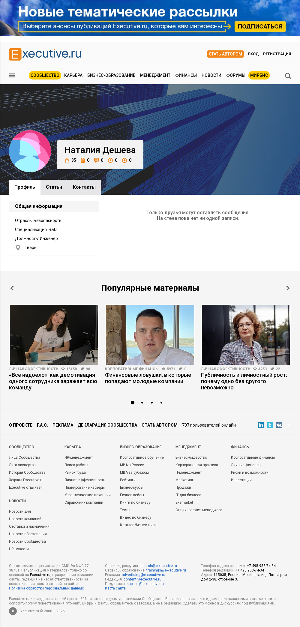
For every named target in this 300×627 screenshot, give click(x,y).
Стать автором (225, 54)
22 (278, 369)
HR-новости (19, 549)
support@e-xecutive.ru (145, 584)
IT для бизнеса (188, 495)
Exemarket (184, 502)
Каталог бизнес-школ (138, 525)
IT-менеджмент (189, 472)
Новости (211, 75)
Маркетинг (185, 480)
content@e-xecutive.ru (142, 579)
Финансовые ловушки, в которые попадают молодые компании (148, 378)
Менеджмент (155, 75)
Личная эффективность (33, 369)
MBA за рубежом (134, 472)
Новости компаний (25, 519)
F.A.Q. (42, 425)
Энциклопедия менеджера (199, 510)
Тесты (125, 510)
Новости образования (28, 534)
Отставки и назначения (29, 526)
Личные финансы (246, 465)
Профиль (24, 187)
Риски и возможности (249, 472)
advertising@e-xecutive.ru (143, 575)
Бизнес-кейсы (132, 495)
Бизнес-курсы (131, 487)
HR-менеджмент (78, 457)
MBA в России (132, 465)
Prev (12, 288)
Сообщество (45, 75)
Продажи (183, 487)
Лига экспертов (22, 465)
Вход (253, 54)
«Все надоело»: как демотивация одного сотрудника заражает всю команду (53, 381)
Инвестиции (241, 480)
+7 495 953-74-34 (261, 566)
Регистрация (277, 54)
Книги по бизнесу (135, 502)
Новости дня (20, 511)
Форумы (235, 75)
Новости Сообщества (27, 541)
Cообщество (21, 447)
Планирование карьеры (84, 487)
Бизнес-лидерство (191, 457)
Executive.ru (40, 575)
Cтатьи (54, 187)
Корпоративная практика (197, 465)
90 (88, 369)
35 (70, 160)
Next (288, 288)
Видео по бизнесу (135, 517)
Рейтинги (128, 480)
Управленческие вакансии (87, 495)
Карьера (73, 75)
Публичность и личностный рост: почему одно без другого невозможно (244, 381)
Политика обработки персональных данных (46, 588)
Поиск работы (76, 465)
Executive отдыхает (25, 487)
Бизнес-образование (111, 75)
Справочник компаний (83, 502)
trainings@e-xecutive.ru (166, 570)
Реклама (62, 425)
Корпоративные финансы (132, 369)
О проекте (20, 425)
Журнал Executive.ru (26, 480)
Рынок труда (75, 472)
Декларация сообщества (107, 425)
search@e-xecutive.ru (158, 566)
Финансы (186, 75)
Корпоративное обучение (142, 457)
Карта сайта (115, 588)
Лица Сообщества (24, 457)
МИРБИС (259, 75)
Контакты (84, 187)
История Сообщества (27, 472)
